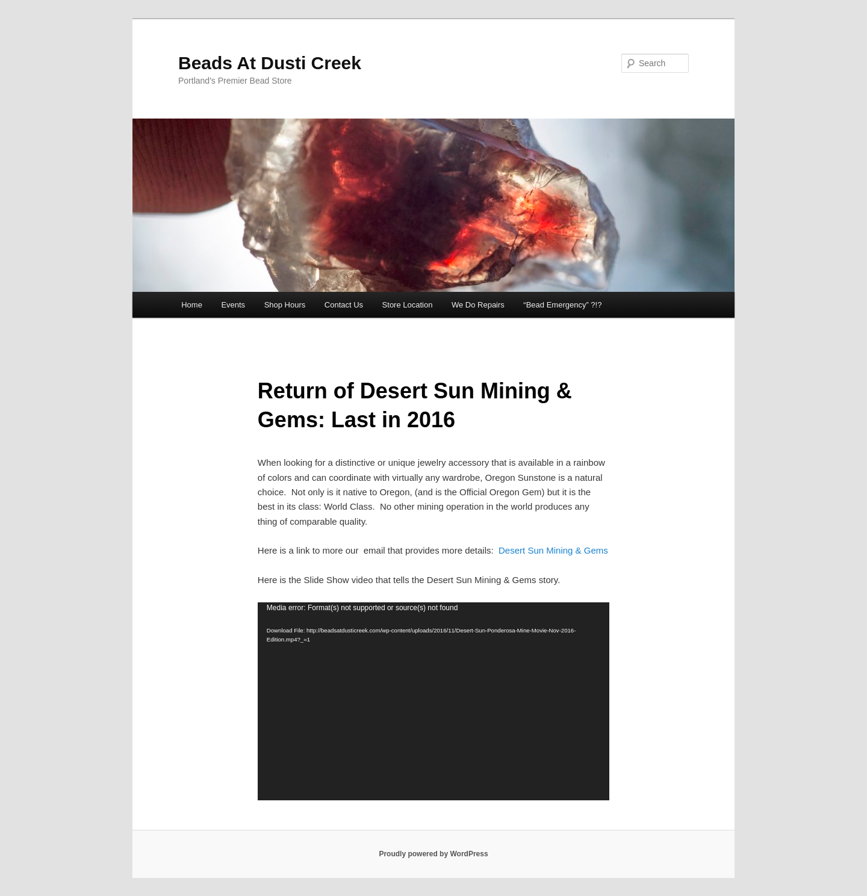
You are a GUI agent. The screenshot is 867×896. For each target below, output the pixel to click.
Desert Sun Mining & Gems (553, 550)
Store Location (407, 304)
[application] (433, 701)
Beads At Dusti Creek (269, 63)
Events (233, 304)
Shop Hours (285, 304)
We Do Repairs (478, 304)
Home (191, 304)
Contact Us (344, 304)
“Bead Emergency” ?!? (562, 304)
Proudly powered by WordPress (433, 854)
